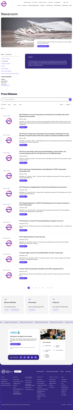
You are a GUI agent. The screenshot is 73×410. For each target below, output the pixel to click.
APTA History (63, 381)
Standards (42, 5)
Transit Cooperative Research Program (10, 73)
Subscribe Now (14, 344)
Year (20, 104)
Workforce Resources (29, 389)
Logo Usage (63, 404)
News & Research (57, 5)
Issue (9, 104)
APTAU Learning (28, 387)
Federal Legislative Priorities (18, 389)
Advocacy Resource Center (18, 381)
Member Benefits (15, 309)
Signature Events (4, 381)
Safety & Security (52, 379)
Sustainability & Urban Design (42, 389)
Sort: (61, 104)
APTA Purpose (64, 379)
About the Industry (5, 58)
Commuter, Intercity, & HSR (42, 385)
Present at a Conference (5, 383)
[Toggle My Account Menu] (65, 2)
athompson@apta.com (5, 85)
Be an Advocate (16, 379)
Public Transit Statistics (6, 71)
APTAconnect (34, 2)
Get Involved (32, 309)
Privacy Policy (69, 404)
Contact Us (55, 309)
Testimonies (15, 385)
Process (38, 398)
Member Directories (27, 2)
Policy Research (4, 68)
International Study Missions (6, 385)
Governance (63, 385)
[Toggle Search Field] (71, 2)
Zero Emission (51, 387)
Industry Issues (49, 5)
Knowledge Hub (57, 2)
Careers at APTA (64, 389)
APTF (62, 383)
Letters (14, 387)
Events (19, 5)
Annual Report (63, 394)
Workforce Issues (52, 381)
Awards (62, 371)
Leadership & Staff (64, 387)
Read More (22, 127)
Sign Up (6, 309)
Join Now (17, 371)
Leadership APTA (28, 380)
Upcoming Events (4, 379)
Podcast (3, 66)
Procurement (39, 387)
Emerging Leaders (28, 382)
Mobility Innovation (52, 383)
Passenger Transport (42, 2)
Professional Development (33, 5)
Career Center (50, 2)
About (70, 5)
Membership (65, 5)
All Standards (39, 379)
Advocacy (24, 5)
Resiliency (51, 385)
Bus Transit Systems (40, 381)
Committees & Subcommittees (52, 371)
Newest (68, 104)
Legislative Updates (16, 383)
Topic (14, 104)
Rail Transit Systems (40, 383)
